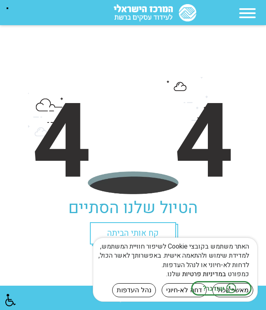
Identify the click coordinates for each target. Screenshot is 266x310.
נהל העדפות (134, 290)
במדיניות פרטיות (204, 274)
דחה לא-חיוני (184, 290)
